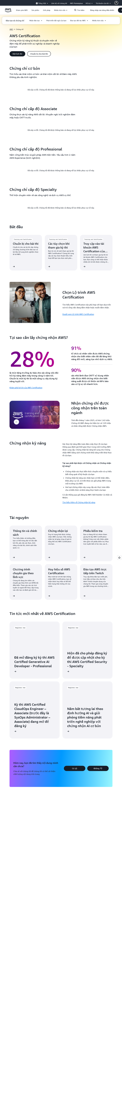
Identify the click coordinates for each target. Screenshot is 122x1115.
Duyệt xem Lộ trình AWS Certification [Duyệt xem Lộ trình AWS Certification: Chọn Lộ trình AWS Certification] (78, 573)
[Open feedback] (119, 557)
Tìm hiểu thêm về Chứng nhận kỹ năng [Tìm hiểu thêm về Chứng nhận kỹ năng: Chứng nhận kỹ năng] (78, 762)
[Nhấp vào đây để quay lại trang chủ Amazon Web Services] (8, 11)
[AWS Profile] (116, 3)
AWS (11, 29)
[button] (22, 10)
